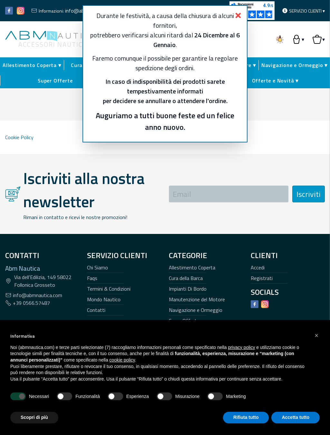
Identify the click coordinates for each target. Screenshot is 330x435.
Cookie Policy (19, 137)
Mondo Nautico (104, 299)
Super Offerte (55, 80)
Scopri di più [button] (34, 417)
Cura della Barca (186, 278)
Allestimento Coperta (192, 267)
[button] (316, 335)
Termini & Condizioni (109, 289)
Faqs (92, 278)
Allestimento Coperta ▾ (32, 65)
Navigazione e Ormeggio (195, 310)
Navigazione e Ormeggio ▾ (294, 65)
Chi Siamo (97, 267)
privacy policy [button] (241, 347)
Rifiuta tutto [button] (246, 417)
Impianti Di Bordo (188, 289)
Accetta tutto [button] (295, 417)
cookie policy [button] (122, 359)
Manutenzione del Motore (197, 299)
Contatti (96, 310)
